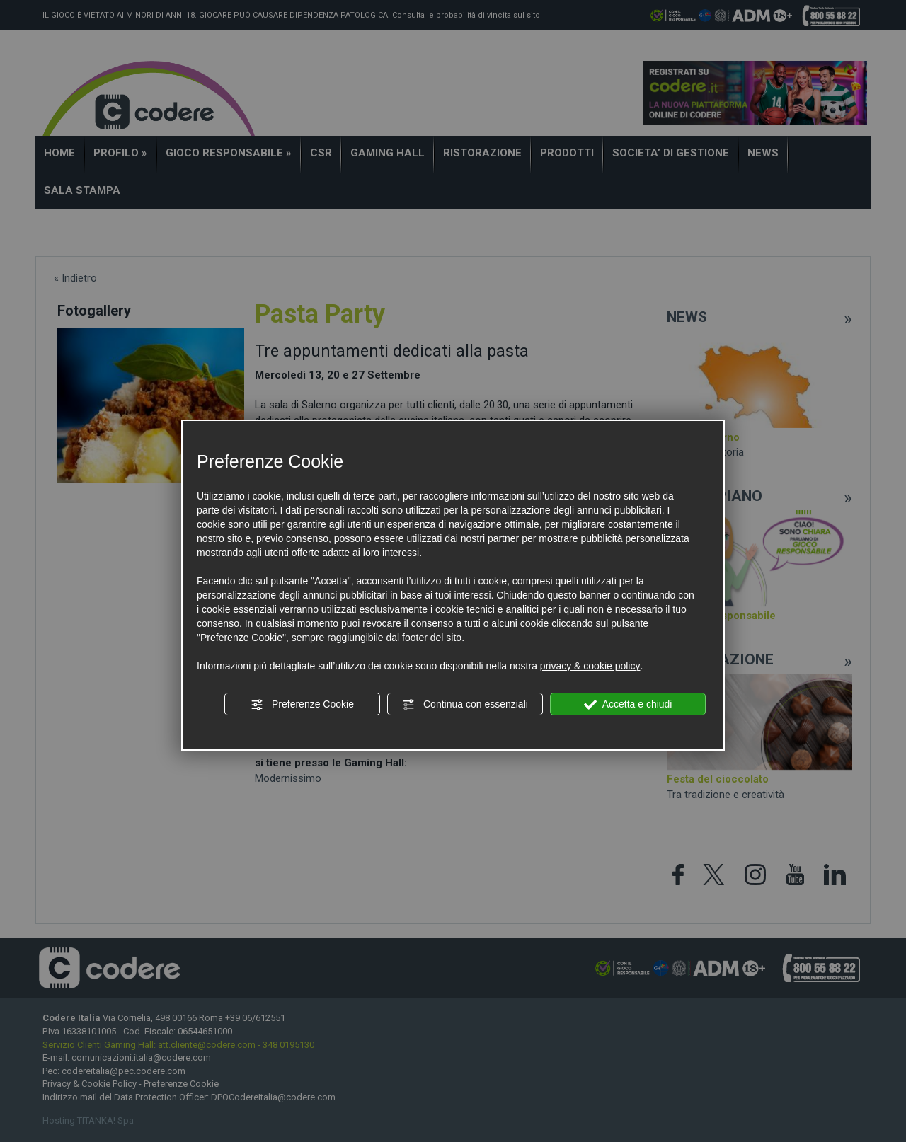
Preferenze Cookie (302, 704)
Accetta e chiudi (628, 704)
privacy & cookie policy (590, 665)
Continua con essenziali (465, 704)
